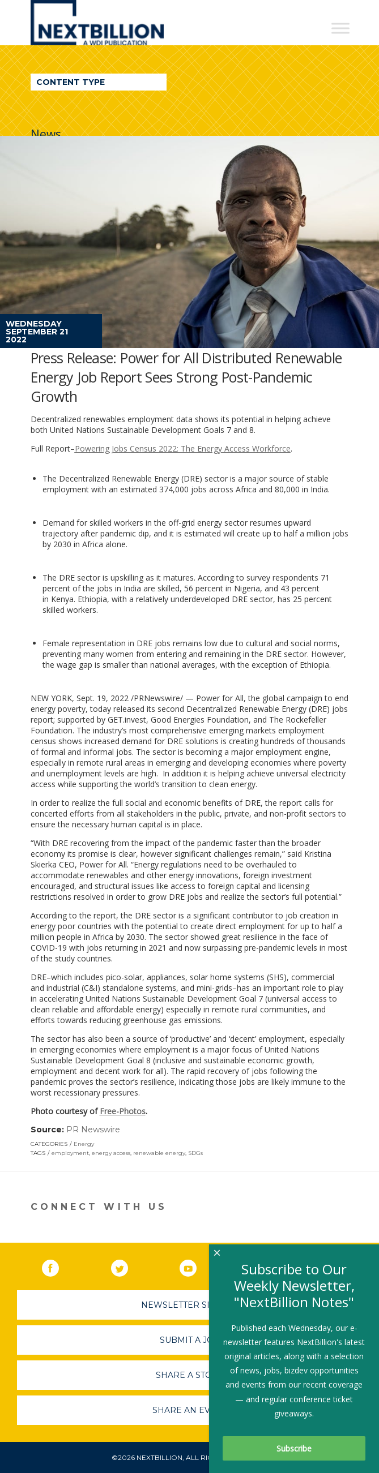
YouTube (196, 1266)
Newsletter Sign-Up (189, 1305)
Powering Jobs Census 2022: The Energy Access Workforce (183, 448)
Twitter (127, 1266)
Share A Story (189, 1375)
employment (70, 1153)
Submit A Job (190, 1340)
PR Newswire (93, 1129)
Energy (84, 1144)
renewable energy (159, 1153)
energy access (111, 1153)
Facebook (58, 1266)
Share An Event (189, 1410)
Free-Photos (123, 1111)
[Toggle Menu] (340, 28)
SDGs (195, 1153)
